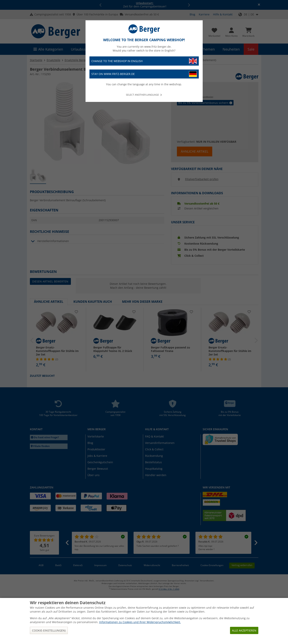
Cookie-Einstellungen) (49, 630)
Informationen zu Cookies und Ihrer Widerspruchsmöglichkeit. (140, 622)
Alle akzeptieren (244, 630)
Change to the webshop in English (144, 61)
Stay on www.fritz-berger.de (144, 74)
